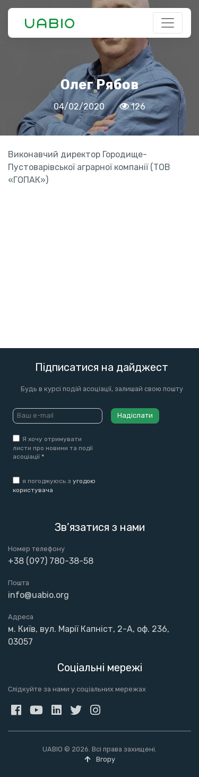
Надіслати (135, 415)
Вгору (99, 759)
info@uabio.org (38, 595)
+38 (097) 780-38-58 (50, 561)
